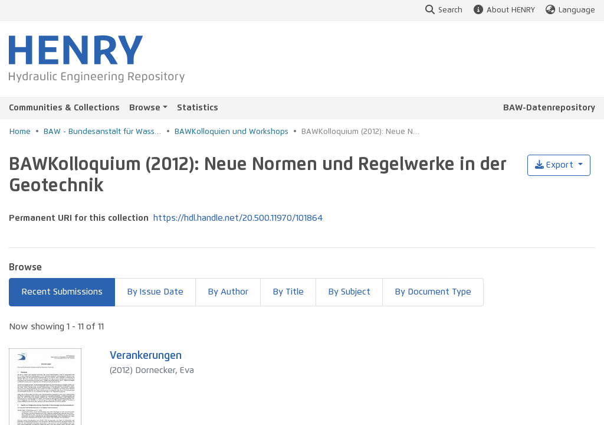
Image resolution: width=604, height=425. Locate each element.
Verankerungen (146, 356)
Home (20, 132)
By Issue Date (155, 291)
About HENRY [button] (503, 10)
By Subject (349, 291)
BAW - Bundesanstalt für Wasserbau (103, 132)
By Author (228, 291)
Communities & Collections (64, 107)
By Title (288, 291)
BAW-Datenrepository (549, 107)
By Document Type (433, 291)
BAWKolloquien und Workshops (231, 132)
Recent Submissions (62, 291)
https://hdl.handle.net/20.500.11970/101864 (238, 218)
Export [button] (555, 165)
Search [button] (443, 10)
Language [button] (569, 10)
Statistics (197, 107)
